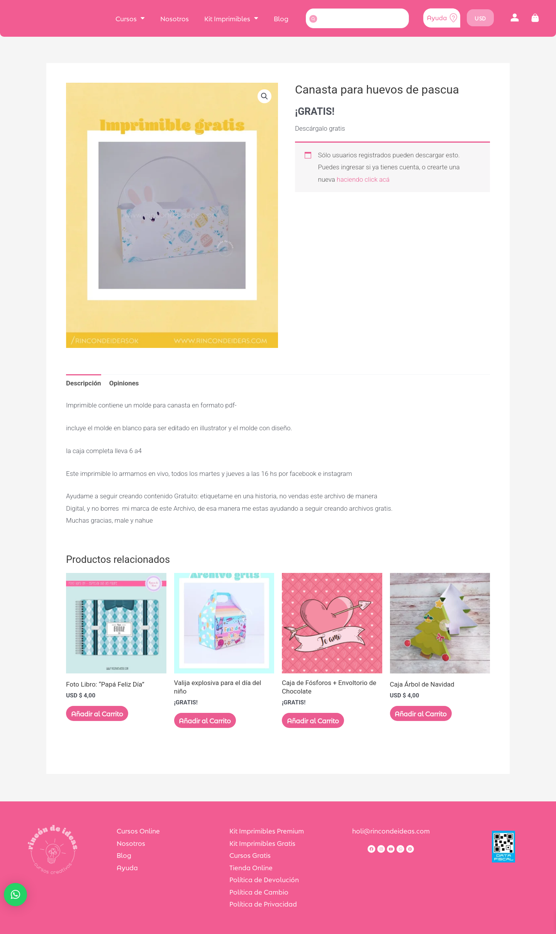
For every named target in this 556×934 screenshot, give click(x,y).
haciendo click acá (363, 179)
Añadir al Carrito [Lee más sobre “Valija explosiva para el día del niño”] (208, 721)
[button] (515, 17)
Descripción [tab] (83, 383)
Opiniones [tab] (124, 383)
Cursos (130, 18)
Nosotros (174, 18)
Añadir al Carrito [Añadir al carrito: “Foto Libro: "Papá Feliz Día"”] (100, 714)
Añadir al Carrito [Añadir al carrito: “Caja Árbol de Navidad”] (424, 714)
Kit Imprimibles (231, 18)
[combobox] (357, 18)
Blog (281, 18)
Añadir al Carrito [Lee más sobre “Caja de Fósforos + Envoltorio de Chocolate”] (316, 721)
